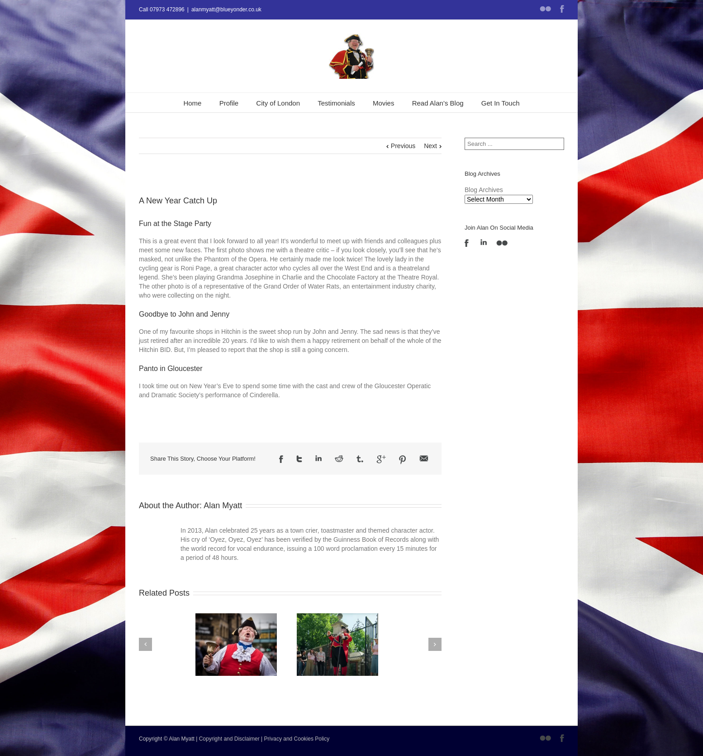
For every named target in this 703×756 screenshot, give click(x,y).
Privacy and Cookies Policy (297, 739)
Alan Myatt (223, 505)
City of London (278, 103)
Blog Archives (484, 189)
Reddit (339, 458)
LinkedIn (318, 458)
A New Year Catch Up (178, 200)
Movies (383, 103)
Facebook (562, 9)
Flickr (545, 9)
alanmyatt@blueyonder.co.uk (226, 9)
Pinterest (402, 459)
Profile (229, 103)
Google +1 (381, 459)
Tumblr (359, 458)
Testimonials (336, 103)
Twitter (299, 458)
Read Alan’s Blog (438, 103)
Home (192, 103)
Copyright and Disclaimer (229, 739)
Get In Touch (500, 103)
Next (430, 145)
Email (423, 458)
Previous (403, 145)
